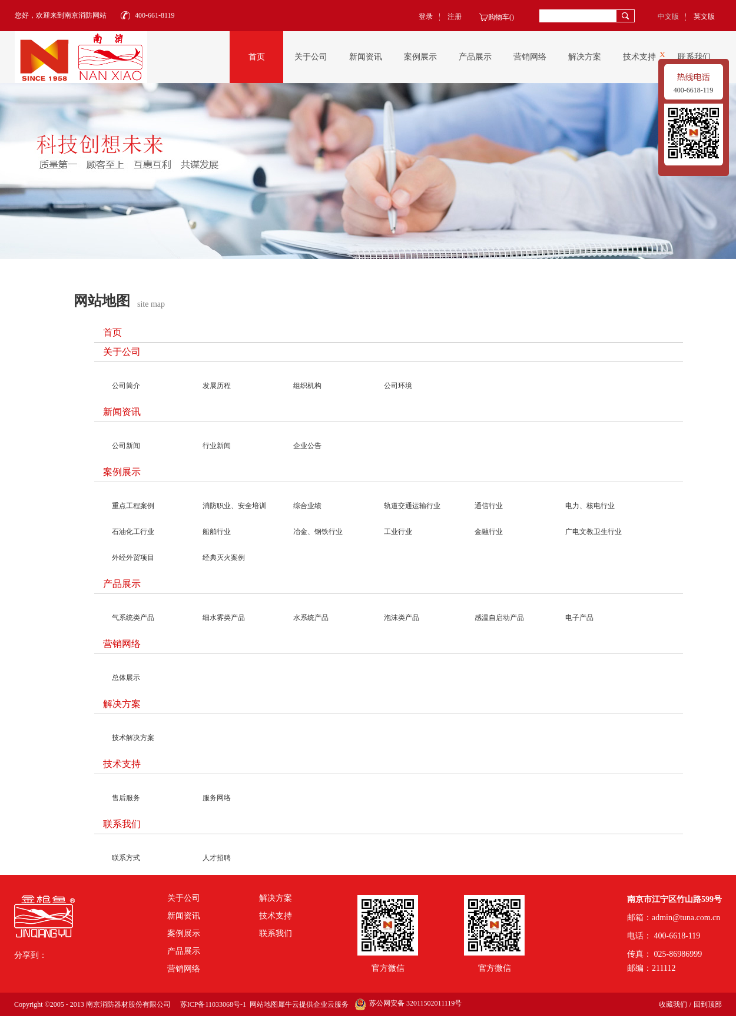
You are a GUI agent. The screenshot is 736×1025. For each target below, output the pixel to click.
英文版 (704, 16)
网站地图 (262, 1004)
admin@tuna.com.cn (686, 917)
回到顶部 (708, 1004)
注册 (454, 16)
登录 (426, 16)
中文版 (668, 16)
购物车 (498, 17)
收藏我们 (673, 1004)
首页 (256, 56)
